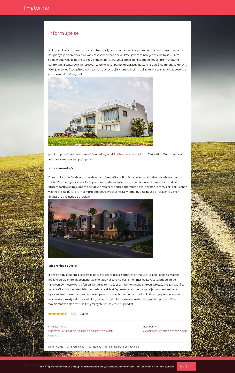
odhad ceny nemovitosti (131, 154)
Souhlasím (186, 366)
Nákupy (97, 346)
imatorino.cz (78, 346)
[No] (231, 366)
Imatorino (36, 8)
